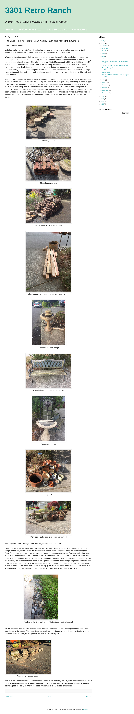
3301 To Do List (57, 29)
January (105, 45)
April (103, 53)
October (105, 87)
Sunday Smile (106, 72)
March (104, 51)
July (103, 80)
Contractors (79, 29)
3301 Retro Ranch (38, 10)
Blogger (85, 709)
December (105, 93)
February (105, 48)
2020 (102, 101)
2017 (102, 43)
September (105, 85)
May (103, 56)
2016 (102, 40)
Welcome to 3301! (30, 29)
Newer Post (9, 696)
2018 (102, 96)
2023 (102, 104)
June (104, 59)
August (104, 82)
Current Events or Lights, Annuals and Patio (115, 65)
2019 (102, 99)
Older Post (88, 696)
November (105, 90)
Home (10, 29)
